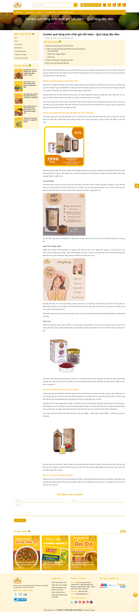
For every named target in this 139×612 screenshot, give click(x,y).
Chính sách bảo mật (58, 592)
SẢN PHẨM (29, 12)
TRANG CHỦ (19, 12)
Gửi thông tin (20, 520)
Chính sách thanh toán (59, 582)
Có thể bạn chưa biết (21, 58)
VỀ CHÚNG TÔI (50, 12)
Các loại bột (18, 48)
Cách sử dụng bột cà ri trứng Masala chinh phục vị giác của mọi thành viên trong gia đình (30, 109)
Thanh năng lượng (20, 51)
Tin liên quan (21, 531)
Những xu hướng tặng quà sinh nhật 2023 (59, 46)
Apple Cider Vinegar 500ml (56, 54)
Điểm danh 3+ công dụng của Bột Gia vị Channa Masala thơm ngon (29, 84)
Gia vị (16, 41)
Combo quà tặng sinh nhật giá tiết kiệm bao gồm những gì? (65, 49)
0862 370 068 (95, 5)
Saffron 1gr (51, 57)
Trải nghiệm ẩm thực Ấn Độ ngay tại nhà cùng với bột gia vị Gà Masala (30, 95)
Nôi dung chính (51, 41)
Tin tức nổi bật (21, 65)
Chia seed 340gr (52, 51)
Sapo (93, 610)
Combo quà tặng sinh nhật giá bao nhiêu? (59, 60)
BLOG (39, 12)
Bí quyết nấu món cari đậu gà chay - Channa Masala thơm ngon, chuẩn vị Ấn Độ (30, 72)
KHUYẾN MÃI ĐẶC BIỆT (65, 12)
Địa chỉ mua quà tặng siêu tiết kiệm (57, 63)
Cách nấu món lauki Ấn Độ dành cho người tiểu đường (30, 119)
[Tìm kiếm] (75, 5)
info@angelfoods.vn (82, 594)
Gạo (16, 37)
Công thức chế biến (21, 54)
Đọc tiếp (19, 567)
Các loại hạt (18, 44)
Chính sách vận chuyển (59, 585)
